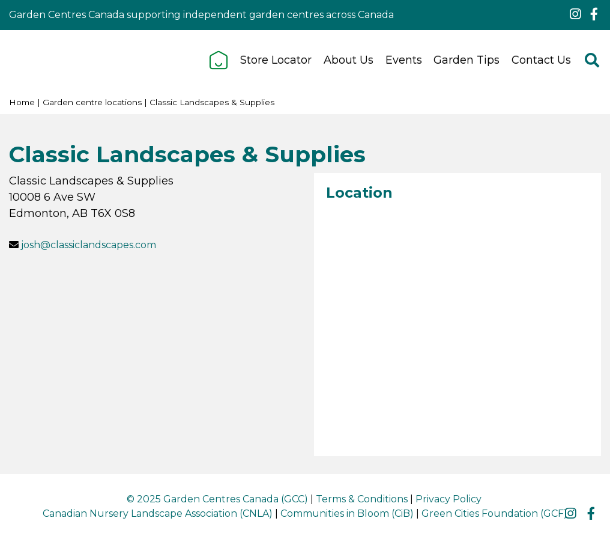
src (592, 60)
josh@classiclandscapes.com (88, 245)
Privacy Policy (448, 499)
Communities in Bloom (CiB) (347, 513)
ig (575, 14)
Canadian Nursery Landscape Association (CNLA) (158, 513)
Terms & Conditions (362, 499)
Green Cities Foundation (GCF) (494, 513)
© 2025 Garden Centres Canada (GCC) (217, 499)
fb (594, 14)
